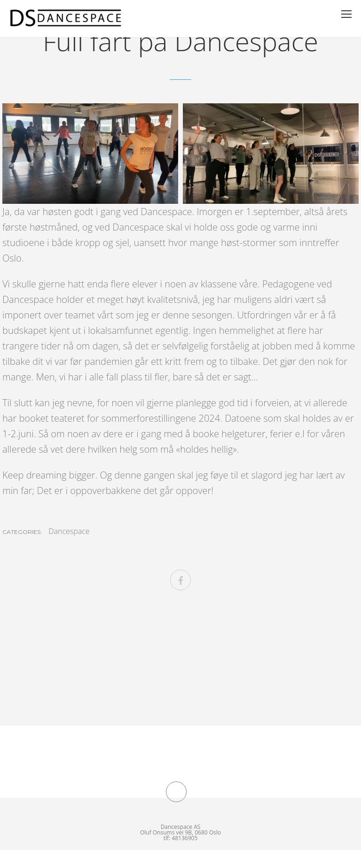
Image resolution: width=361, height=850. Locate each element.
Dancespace (68, 531)
